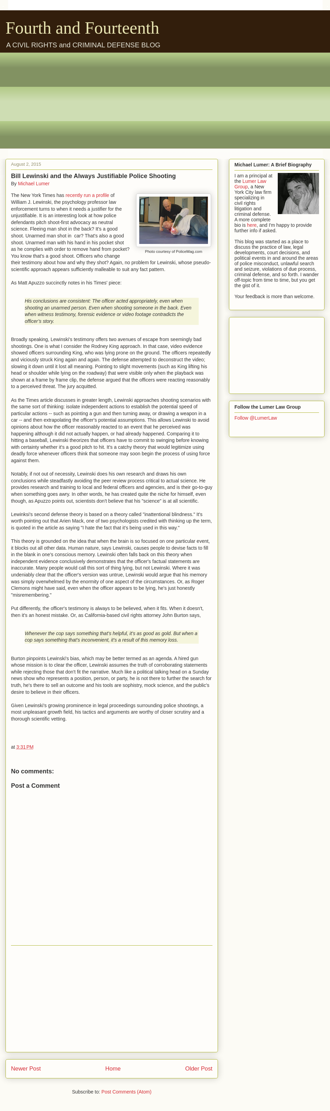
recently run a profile (87, 195)
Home (113, 1068)
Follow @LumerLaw (255, 418)
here (252, 225)
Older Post (198, 1068)
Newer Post (26, 1068)
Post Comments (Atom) (126, 1092)
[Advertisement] (170, 100)
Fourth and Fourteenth (82, 27)
